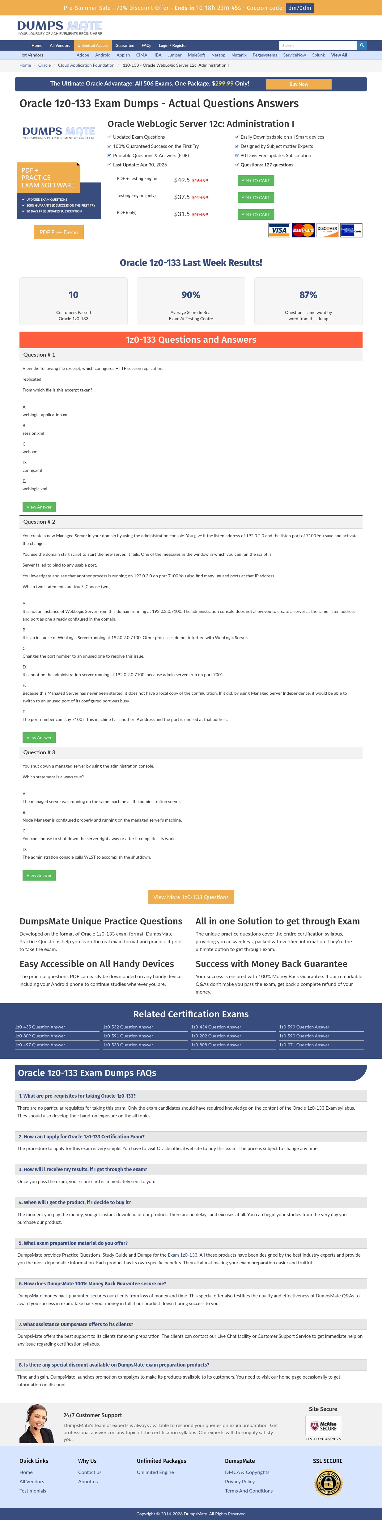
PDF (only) (126, 212)
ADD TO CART (256, 180)
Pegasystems (265, 54)
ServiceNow (294, 54)
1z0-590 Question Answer (304, 1035)
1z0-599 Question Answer (304, 1026)
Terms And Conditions (249, 1490)
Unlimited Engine (155, 1472)
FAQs (146, 45)
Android (102, 54)
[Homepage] (10, 45)
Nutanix (239, 54)
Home (37, 45)
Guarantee (125, 45)
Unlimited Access (93, 45)
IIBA (157, 54)
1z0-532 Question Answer (128, 1026)
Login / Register (173, 45)
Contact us (89, 1472)
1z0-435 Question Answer (40, 1026)
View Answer (39, 506)
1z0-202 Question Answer (216, 1035)
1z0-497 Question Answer (40, 1044)
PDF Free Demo (58, 232)
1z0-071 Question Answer (304, 1044)
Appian (123, 54)
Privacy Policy (240, 1481)
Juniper (175, 54)
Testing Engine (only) (136, 195)
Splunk (318, 54)
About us (88, 1481)
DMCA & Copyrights (247, 1472)
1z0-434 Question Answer (216, 1026)
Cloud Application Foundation (86, 65)
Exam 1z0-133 (182, 1255)
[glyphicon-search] (362, 45)
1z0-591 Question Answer (128, 1035)
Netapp (218, 54)
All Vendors (60, 45)
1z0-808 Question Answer (216, 1044)
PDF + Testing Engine (137, 178)
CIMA (141, 54)
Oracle (44, 65)
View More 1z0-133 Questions (191, 897)
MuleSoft (196, 54)
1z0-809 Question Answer (40, 1035)
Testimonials (32, 1490)
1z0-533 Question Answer (128, 1044)
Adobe (83, 54)
